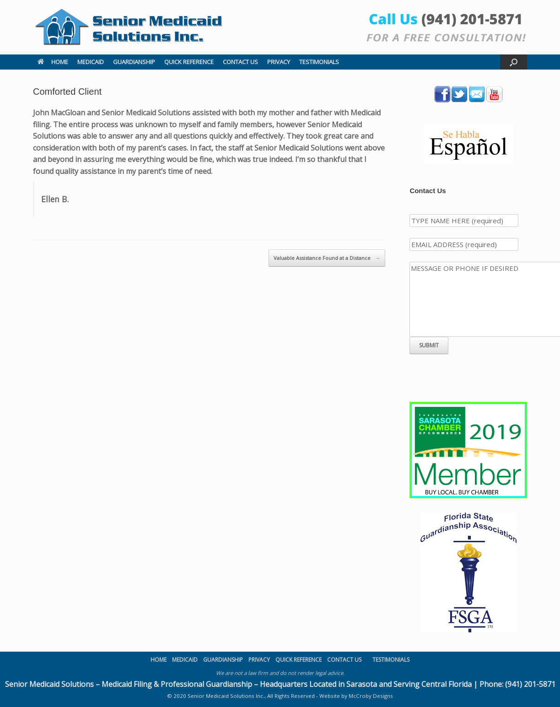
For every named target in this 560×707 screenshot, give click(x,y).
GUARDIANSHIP (134, 62)
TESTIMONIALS (319, 62)
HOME (53, 62)
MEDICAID (90, 62)
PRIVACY (278, 62)
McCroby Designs (371, 695)
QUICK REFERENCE (189, 62)
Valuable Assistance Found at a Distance (327, 258)
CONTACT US (240, 62)
